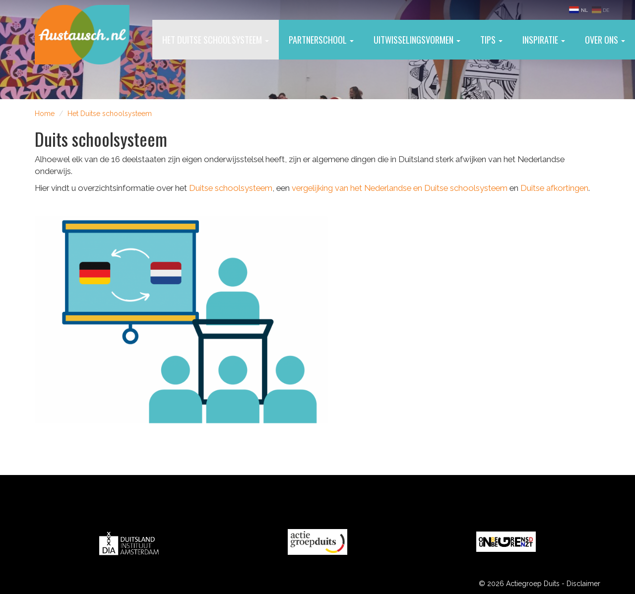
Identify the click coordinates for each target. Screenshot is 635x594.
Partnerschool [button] (321, 39)
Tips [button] (491, 39)
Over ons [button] (605, 39)
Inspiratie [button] (543, 39)
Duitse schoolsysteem (230, 188)
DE (600, 9)
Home (45, 114)
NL (579, 9)
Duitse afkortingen (554, 188)
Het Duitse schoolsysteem (109, 114)
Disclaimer (583, 584)
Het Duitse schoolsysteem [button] (215, 39)
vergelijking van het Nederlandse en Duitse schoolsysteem (400, 188)
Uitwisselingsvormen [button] (417, 39)
